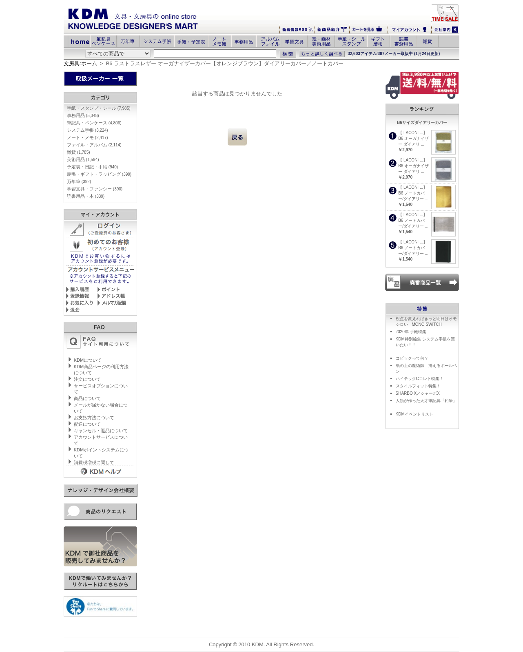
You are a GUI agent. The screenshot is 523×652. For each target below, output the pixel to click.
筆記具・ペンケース (94, 122)
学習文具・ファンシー (94, 188)
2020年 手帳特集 (411, 331)
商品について (87, 398)
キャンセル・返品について (101, 430)
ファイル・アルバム (94, 144)
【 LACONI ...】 (412, 132)
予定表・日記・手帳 (92, 166)
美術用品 (83, 159)
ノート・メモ (87, 137)
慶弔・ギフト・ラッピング (99, 174)
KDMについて (88, 360)
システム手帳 (87, 130)
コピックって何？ (412, 358)
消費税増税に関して (94, 462)
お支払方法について (94, 417)
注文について (87, 379)
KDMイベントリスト (414, 414)
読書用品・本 (85, 196)
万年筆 (79, 181)
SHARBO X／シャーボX (418, 393)
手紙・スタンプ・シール (99, 108)
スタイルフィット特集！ (418, 386)
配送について (87, 424)
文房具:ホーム (80, 63)
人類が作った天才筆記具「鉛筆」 (426, 400)
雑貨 (78, 152)
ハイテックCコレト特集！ (419, 378)
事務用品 (83, 115)
